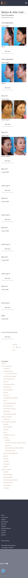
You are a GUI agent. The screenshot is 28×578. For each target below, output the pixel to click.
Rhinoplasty (6, 411)
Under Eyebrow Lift (8, 379)
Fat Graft (6, 395)
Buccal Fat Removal (11, 373)
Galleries (3, 526)
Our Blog (3, 530)
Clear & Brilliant (7, 427)
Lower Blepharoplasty (9, 403)
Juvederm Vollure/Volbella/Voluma (15, 443)
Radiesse (5, 424)
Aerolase (6, 430)
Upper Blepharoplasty (9, 414)
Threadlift (6, 461)
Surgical (3, 519)
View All (3, 363)
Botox (5, 432)
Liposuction (6, 419)
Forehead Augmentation (10, 398)
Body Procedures (6, 417)
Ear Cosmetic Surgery (9, 376)
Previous (14, 344)
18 (14, 347)
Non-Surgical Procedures (8, 422)
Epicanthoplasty (8, 390)
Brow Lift (5, 382)
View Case (7, 51)
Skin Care (3, 524)
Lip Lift (5, 400)
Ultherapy (6, 464)
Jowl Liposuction (8, 371)
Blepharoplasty (7, 474)
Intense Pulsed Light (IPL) (10, 453)
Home (2, 515)
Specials (3, 535)
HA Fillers (6, 438)
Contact (3, 532)
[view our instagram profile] (5, 563)
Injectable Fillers (8, 483)
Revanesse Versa (10, 450)
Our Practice (4, 517)
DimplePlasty (7, 387)
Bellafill (5, 467)
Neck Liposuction (8, 406)
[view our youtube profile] (7, 563)
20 (20, 347)
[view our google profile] (1, 563)
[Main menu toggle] (26, 3)
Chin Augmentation (9, 384)
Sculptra (5, 459)
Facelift (5, 392)
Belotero (7, 440)
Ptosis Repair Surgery (9, 409)
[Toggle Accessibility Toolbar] (3, 571)
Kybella (5, 456)
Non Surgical (4, 521)
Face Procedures (6, 366)
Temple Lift (6, 368)
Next (14, 350)
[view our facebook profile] (3, 563)
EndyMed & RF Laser (9, 435)
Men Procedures (6, 469)
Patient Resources (6, 528)
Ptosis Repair (7, 485)
